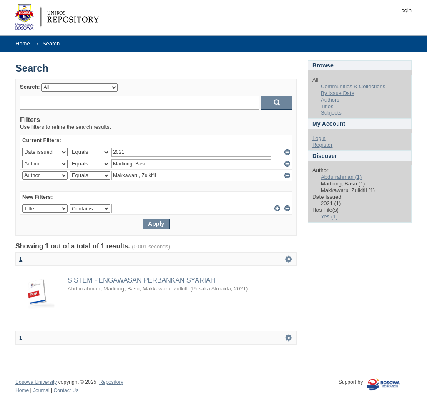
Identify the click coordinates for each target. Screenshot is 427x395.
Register (322, 145)
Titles (327, 106)
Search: (30, 87)
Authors (330, 100)
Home (22, 43)
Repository (111, 382)
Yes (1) (329, 216)
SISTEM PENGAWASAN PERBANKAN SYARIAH (141, 280)
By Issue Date (337, 93)
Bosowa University (36, 382)
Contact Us (66, 390)
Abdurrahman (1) (341, 177)
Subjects (331, 113)
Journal (41, 390)
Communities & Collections (353, 86)
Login (405, 10)
